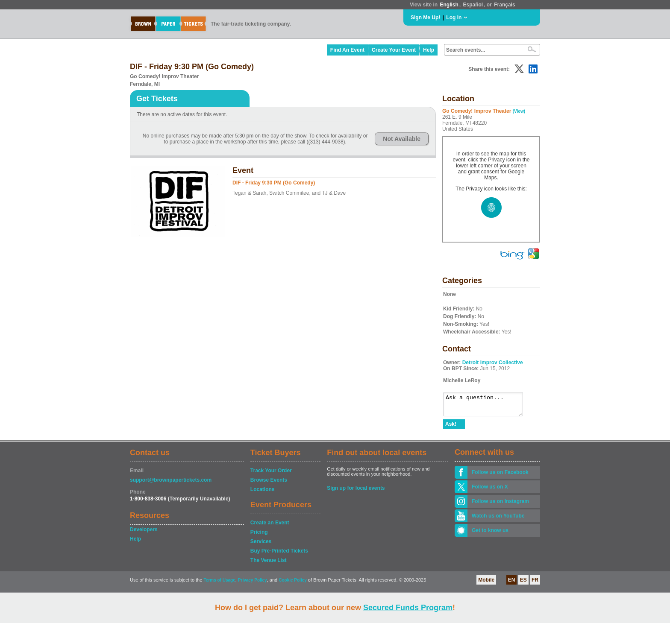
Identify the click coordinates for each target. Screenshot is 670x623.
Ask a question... (487, 406)
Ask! (450, 428)
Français (504, 5)
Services (260, 545)
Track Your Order (271, 474)
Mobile (486, 584)
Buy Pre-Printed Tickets (279, 555)
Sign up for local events (356, 492)
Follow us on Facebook (500, 476)
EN (511, 584)
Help (428, 50)
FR (535, 584)
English (449, 5)
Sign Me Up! (425, 17)
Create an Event (269, 526)
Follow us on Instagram (500, 505)
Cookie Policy (293, 584)
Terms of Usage (219, 584)
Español (473, 5)
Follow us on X (490, 491)
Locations (262, 493)
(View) (519, 111)
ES (523, 584)
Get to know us (490, 534)
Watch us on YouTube (498, 520)
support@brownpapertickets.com (171, 484)
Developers (144, 533)
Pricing (259, 536)
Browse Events (268, 484)
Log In (453, 17)
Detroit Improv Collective (492, 363)
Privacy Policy (252, 584)
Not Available (401, 138)
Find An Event (347, 50)
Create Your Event (394, 50)
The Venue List (268, 564)
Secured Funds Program (408, 607)
